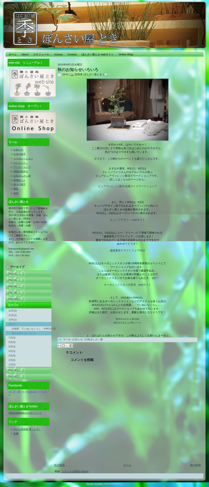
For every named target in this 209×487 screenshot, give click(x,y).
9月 (12, 324)
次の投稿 (59, 465)
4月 (12, 351)
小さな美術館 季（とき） (27, 429)
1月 (12, 364)
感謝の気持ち (20, 171)
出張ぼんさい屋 (22, 175)
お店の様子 (19, 154)
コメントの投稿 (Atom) (75, 471)
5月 (12, 346)
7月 (12, 337)
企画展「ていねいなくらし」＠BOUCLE (31, 328)
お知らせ (18, 149)
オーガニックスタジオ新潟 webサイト (127, 284)
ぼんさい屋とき (16, 392)
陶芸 (15, 188)
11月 (13, 315)
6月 (12, 342)
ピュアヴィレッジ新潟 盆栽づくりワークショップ (127, 186)
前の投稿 (195, 465)
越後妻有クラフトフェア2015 (127, 250)
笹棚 (15, 433)
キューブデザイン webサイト (127, 219)
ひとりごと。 (20, 162)
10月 (13, 319)
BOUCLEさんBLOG (127, 319)
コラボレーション (23, 158)
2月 (12, 360)
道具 (15, 193)
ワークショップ (22, 167)
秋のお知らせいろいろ (24, 333)
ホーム (127, 465)
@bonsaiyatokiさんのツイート (25, 413)
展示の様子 (19, 184)
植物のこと (19, 180)
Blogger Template (94, 484)
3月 (12, 355)
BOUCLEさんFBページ (127, 322)
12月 (13, 310)
